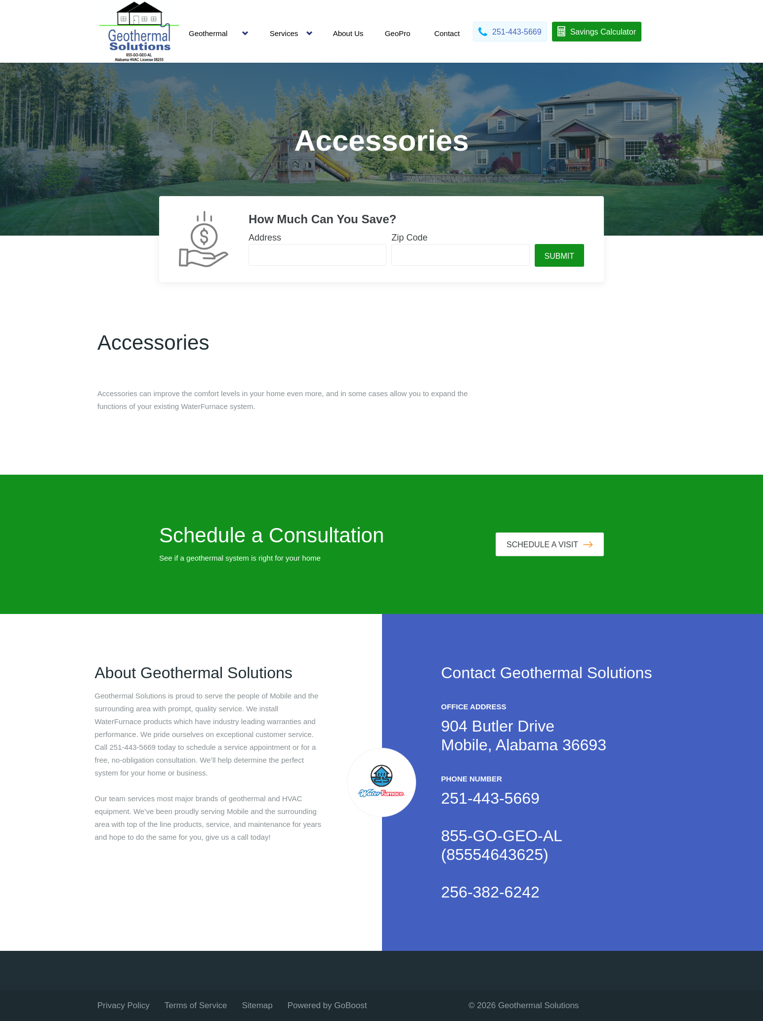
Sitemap (257, 1005)
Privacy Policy (123, 1005)
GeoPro (398, 33)
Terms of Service (196, 1005)
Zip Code (409, 238)
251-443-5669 (490, 798)
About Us (348, 33)
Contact (447, 33)
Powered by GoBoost (327, 1005)
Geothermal (208, 33)
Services (284, 33)
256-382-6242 (490, 892)
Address (265, 238)
